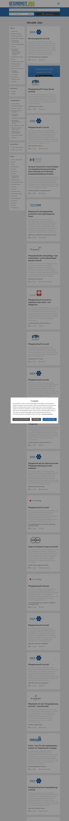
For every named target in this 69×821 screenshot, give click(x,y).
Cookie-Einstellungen (21, 419)
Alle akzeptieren (49, 419)
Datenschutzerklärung (47, 414)
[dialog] (34, 410)
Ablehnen (36, 419)
